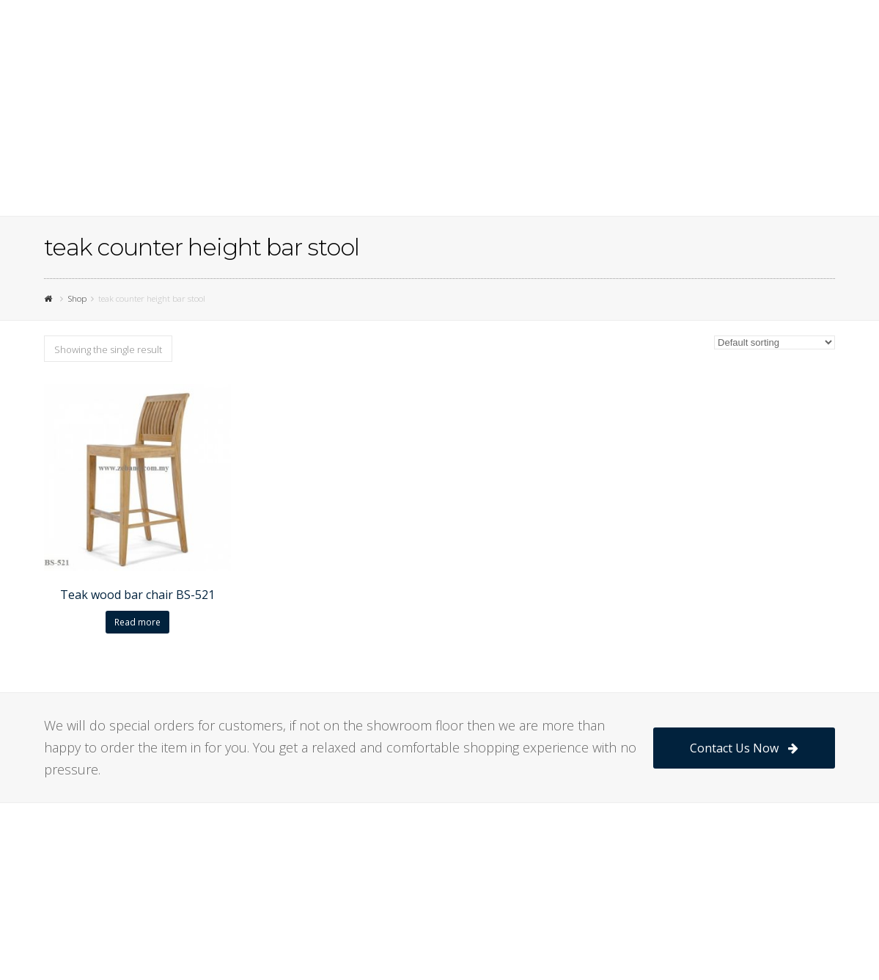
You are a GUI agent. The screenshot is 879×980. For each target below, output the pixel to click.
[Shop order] (774, 342)
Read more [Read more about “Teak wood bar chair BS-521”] (137, 622)
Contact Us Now (744, 748)
